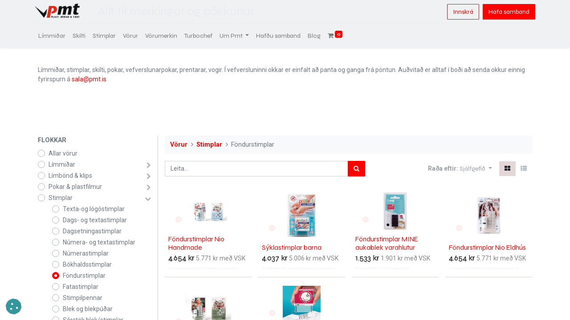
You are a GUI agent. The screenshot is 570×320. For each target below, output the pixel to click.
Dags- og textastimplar (95, 220)
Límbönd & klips (70, 175)
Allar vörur (63, 153)
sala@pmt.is (89, 79)
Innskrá (460, 12)
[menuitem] (55, 36)
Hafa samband (505, 12)
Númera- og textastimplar (99, 242)
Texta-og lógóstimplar (94, 208)
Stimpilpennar (82, 297)
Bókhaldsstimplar (87, 264)
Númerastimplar (86, 253)
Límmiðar (62, 164)
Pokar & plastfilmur (75, 186)
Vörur (178, 144)
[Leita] (356, 168)
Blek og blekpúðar (88, 308)
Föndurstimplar (84, 275)
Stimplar (61, 197)
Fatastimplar (80, 286)
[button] (476, 168)
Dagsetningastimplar (92, 231)
